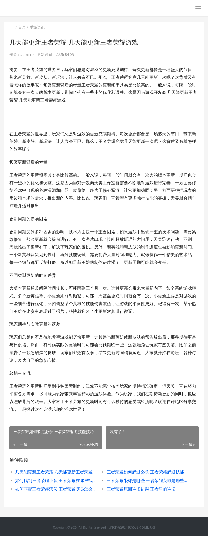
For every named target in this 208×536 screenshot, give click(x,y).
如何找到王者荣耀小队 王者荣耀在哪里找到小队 (56, 480)
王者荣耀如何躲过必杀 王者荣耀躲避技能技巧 (148, 472)
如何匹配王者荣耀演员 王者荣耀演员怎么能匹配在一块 (56, 489)
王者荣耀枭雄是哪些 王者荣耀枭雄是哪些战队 (148, 480)
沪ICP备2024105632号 (125, 527)
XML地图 (148, 527)
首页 (22, 27)
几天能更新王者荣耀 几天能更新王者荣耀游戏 (56, 472)
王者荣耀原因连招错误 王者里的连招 (141, 489)
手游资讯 (37, 27)
